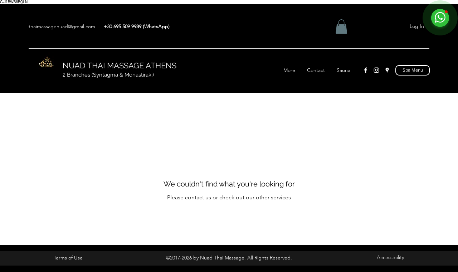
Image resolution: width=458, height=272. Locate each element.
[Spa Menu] (412, 70)
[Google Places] (387, 70)
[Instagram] (376, 70)
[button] (341, 26)
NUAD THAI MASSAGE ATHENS (119, 65)
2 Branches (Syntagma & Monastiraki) (109, 75)
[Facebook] (365, 70)
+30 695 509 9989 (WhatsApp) (137, 26)
